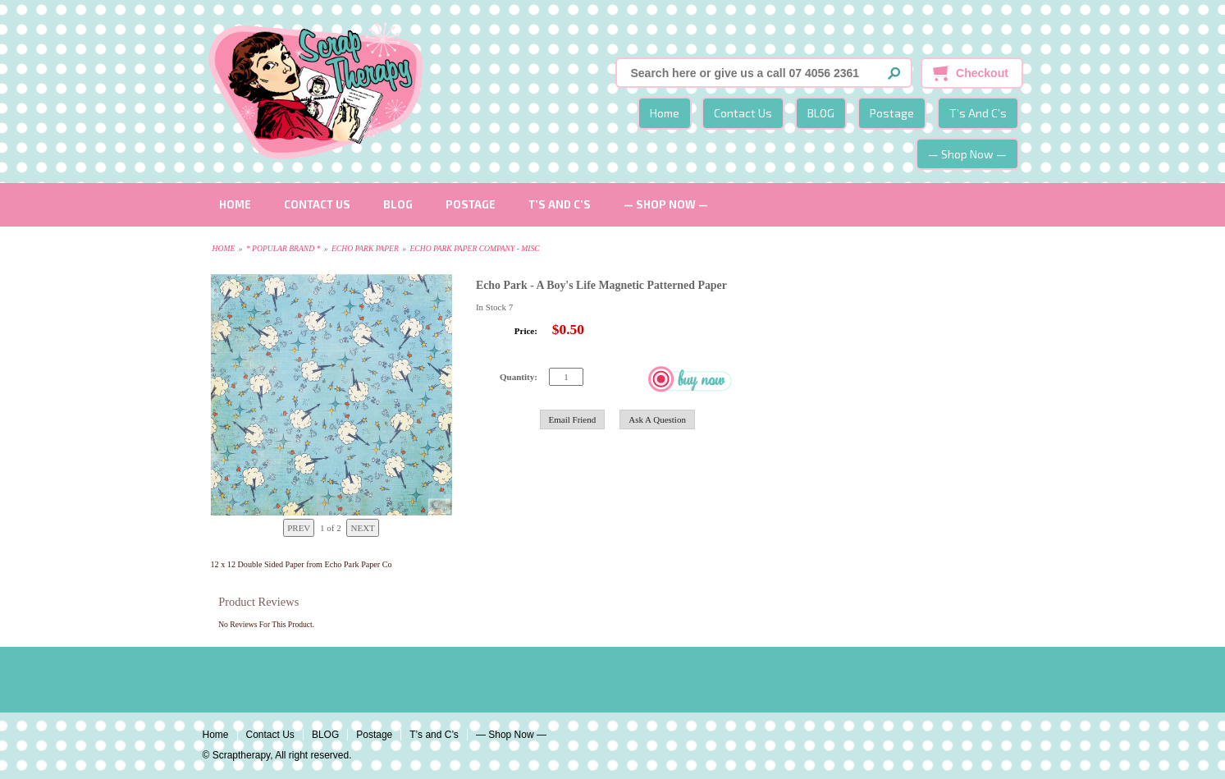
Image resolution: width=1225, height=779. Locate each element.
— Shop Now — (967, 154)
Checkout (982, 73)
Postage (892, 113)
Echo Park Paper (365, 248)
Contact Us (743, 113)
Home (664, 113)
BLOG (820, 113)
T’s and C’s (978, 113)
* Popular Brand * (283, 248)
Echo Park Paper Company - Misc (474, 248)
